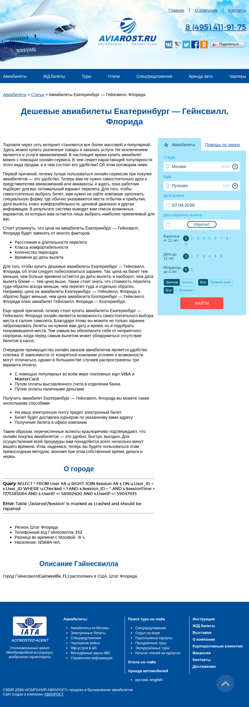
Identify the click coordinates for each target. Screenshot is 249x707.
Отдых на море (147, 633)
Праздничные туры (150, 643)
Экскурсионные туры (152, 648)
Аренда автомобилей (148, 670)
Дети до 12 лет (170, 256)
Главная (176, 10)
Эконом (172, 282)
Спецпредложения (154, 76)
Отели (114, 76)
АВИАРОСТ (54, 694)
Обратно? (202, 225)
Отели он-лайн (142, 662)
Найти (202, 303)
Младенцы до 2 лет (172, 270)
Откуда (169, 157)
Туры (86, 76)
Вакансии (201, 652)
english (156, 680)
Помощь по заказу (222, 144)
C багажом (184, 290)
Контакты (237, 10)
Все (203, 282)
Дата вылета (174, 196)
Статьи (37, 94)
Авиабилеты (15, 76)
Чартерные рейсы (85, 643)
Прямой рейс (220, 282)
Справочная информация (92, 658)
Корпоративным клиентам (217, 646)
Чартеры (237, 76)
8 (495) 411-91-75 (215, 26)
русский (141, 680)
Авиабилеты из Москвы (90, 628)
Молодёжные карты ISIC (91, 653)
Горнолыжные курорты (153, 638)
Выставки (201, 632)
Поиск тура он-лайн (146, 619)
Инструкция (203, 619)
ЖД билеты (54, 76)
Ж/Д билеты (203, 625)
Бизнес (187, 282)
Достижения (203, 666)
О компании (206, 10)
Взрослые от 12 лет (172, 238)
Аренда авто (201, 76)
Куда (167, 176)
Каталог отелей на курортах (157, 653)
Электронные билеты (88, 633)
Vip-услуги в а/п (84, 648)
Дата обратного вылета (183, 215)
